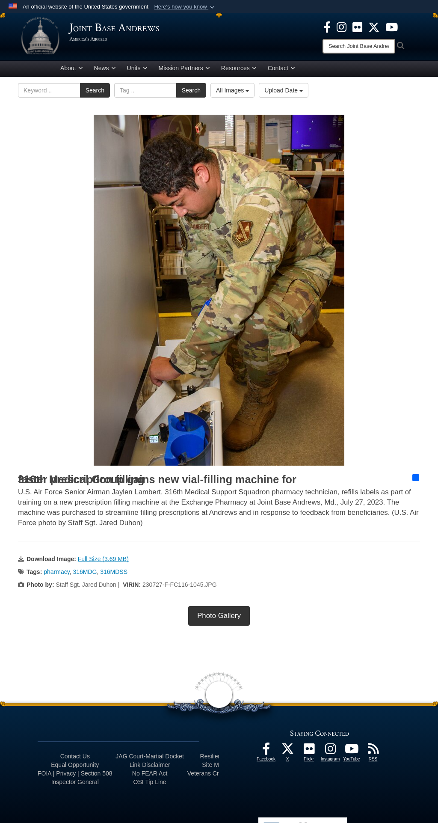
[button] (185, 7)
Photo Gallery (219, 617)
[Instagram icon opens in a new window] (341, 26)
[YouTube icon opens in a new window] (391, 26)
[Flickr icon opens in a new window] (357, 26)
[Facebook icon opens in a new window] (327, 26)
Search (95, 92)
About (71, 69)
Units (137, 69)
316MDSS (113, 573)
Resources (239, 69)
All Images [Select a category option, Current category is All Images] (232, 92)
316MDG (85, 573)
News (105, 69)
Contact (281, 69)
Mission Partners (184, 69)
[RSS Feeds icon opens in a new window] (373, 752)
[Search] (359, 46)
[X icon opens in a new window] (373, 26)
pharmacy (56, 573)
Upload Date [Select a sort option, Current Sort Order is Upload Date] (283, 92)
